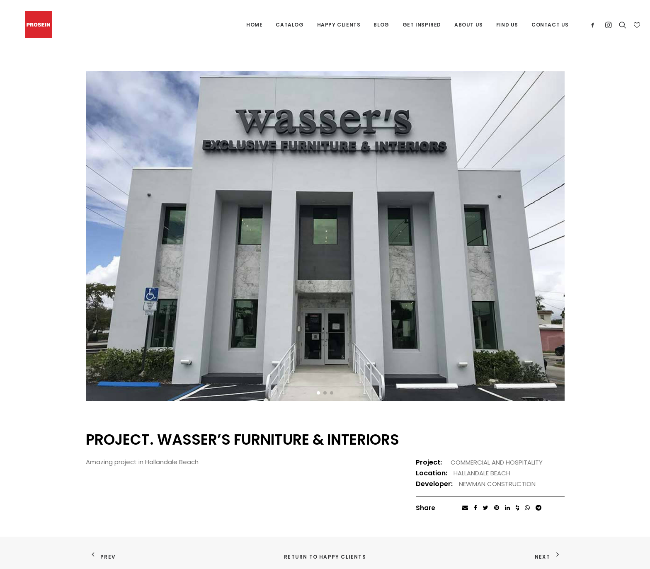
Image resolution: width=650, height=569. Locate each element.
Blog (381, 24)
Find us (507, 24)
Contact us (550, 24)
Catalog (289, 24)
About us (468, 24)
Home (254, 24)
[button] (318, 393)
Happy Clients (339, 24)
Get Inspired (422, 24)
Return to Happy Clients (325, 556)
